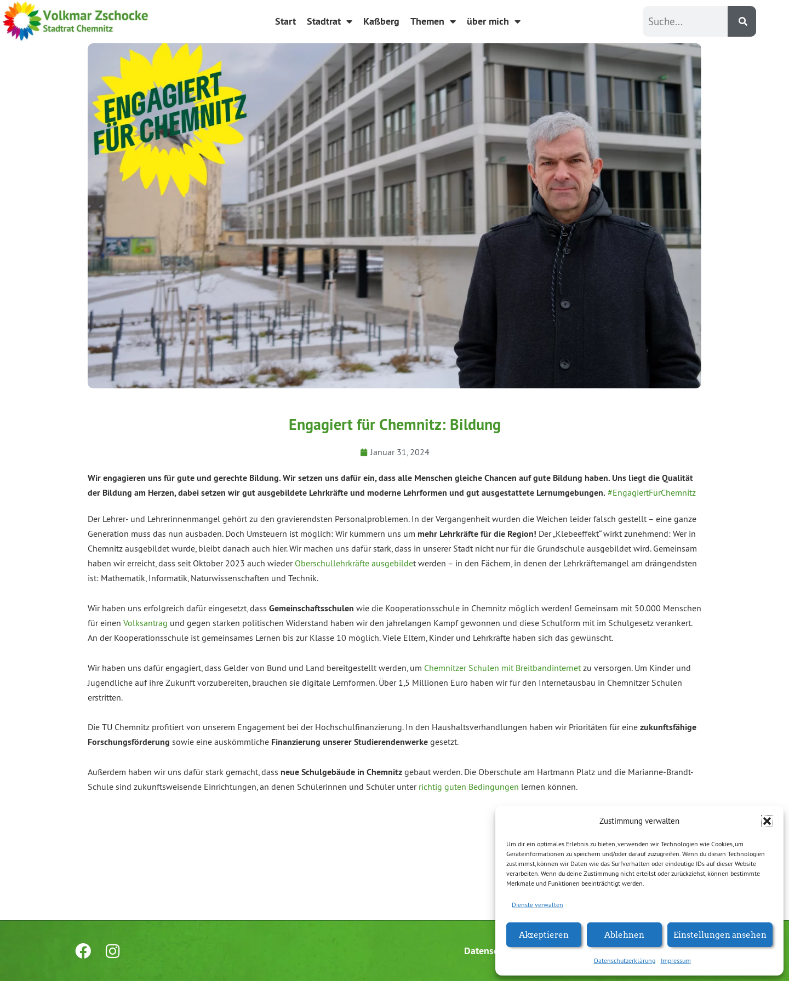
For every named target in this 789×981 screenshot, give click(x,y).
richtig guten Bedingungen (469, 786)
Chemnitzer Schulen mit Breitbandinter (496, 667)
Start (285, 21)
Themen (433, 21)
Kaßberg (381, 21)
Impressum (676, 960)
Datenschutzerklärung (624, 960)
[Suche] (742, 21)
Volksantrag (145, 622)
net (575, 667)
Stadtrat (329, 21)
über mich (494, 21)
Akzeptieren (544, 934)
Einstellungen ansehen (720, 934)
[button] (767, 821)
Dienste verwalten (537, 904)
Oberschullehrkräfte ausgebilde (354, 563)
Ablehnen (624, 934)
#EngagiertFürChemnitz (652, 492)
